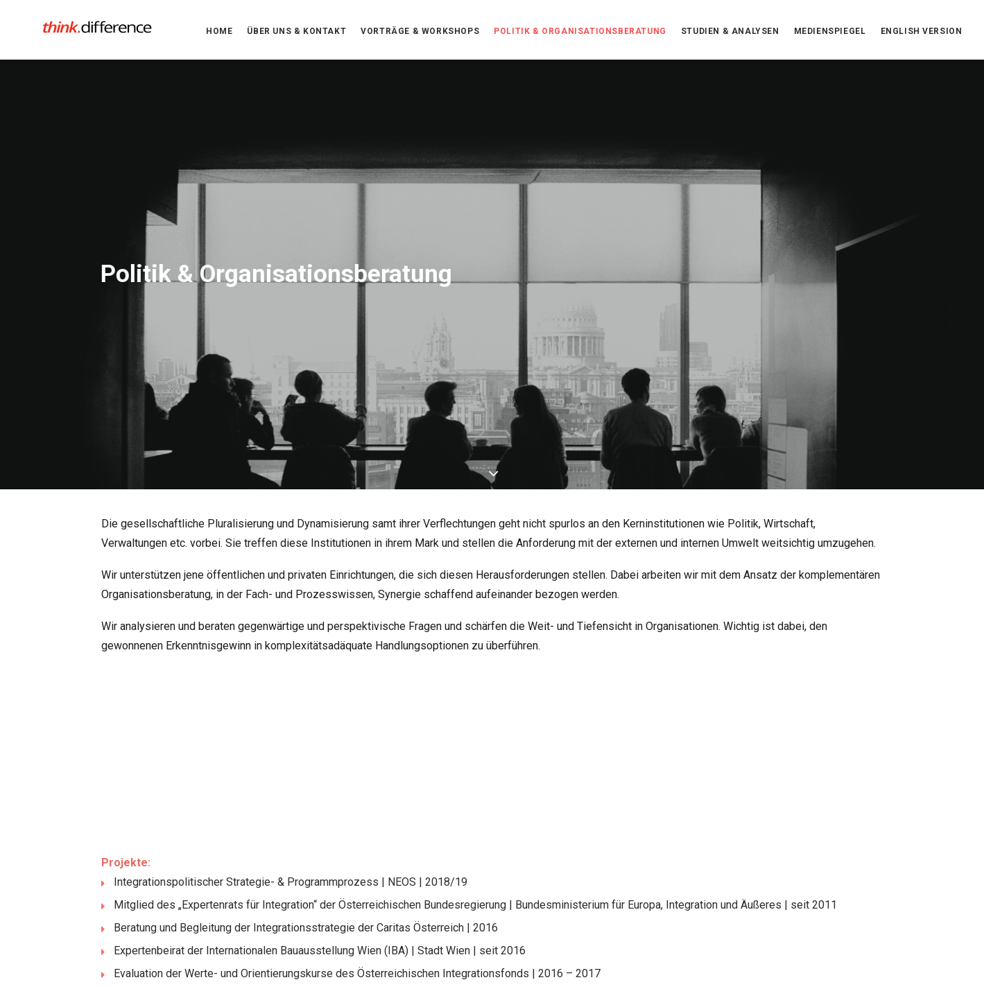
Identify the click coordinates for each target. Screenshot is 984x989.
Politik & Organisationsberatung (580, 34)
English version (922, 34)
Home (219, 34)
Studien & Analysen (730, 34)
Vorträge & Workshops (420, 34)
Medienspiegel (830, 34)
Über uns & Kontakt (296, 34)
